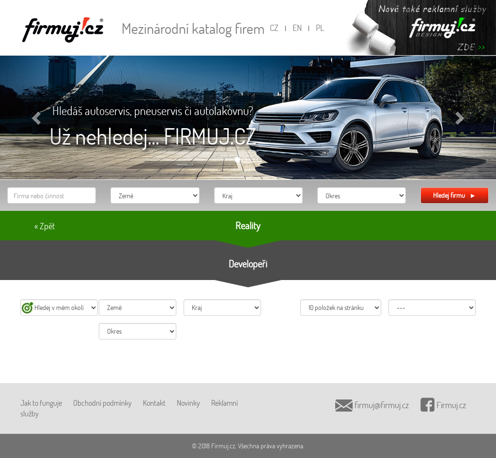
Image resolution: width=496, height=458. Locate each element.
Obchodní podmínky (102, 403)
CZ (274, 27)
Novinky (188, 403)
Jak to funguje (41, 403)
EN (297, 27)
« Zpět (44, 226)
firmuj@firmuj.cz (372, 405)
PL (320, 27)
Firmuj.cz (443, 405)
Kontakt (154, 403)
